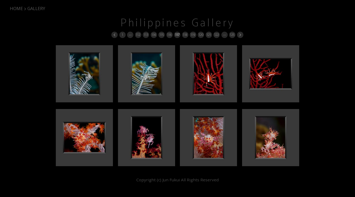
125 (232, 35)
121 (208, 35)
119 (193, 35)
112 (138, 35)
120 (200, 35)
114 (153, 35)
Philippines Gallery (177, 23)
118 (185, 35)
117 (177, 35)
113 (146, 35)
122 (216, 35)
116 (169, 35)
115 (161, 35)
